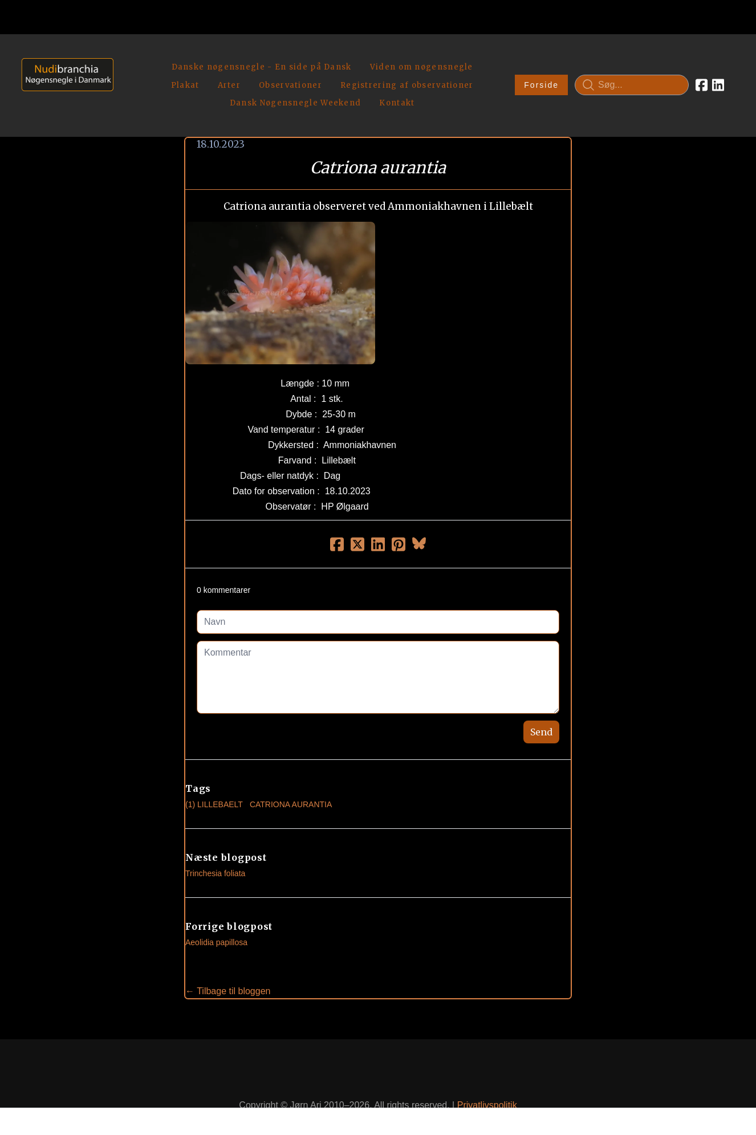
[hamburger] (127, 56)
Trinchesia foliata (215, 846)
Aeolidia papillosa (216, 915)
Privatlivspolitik (487, 1079)
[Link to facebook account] (702, 72)
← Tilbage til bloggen (227, 964)
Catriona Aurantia (291, 777)
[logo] (63, 71)
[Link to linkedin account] (718, 72)
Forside (541, 71)
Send (541, 705)
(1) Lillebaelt (214, 777)
